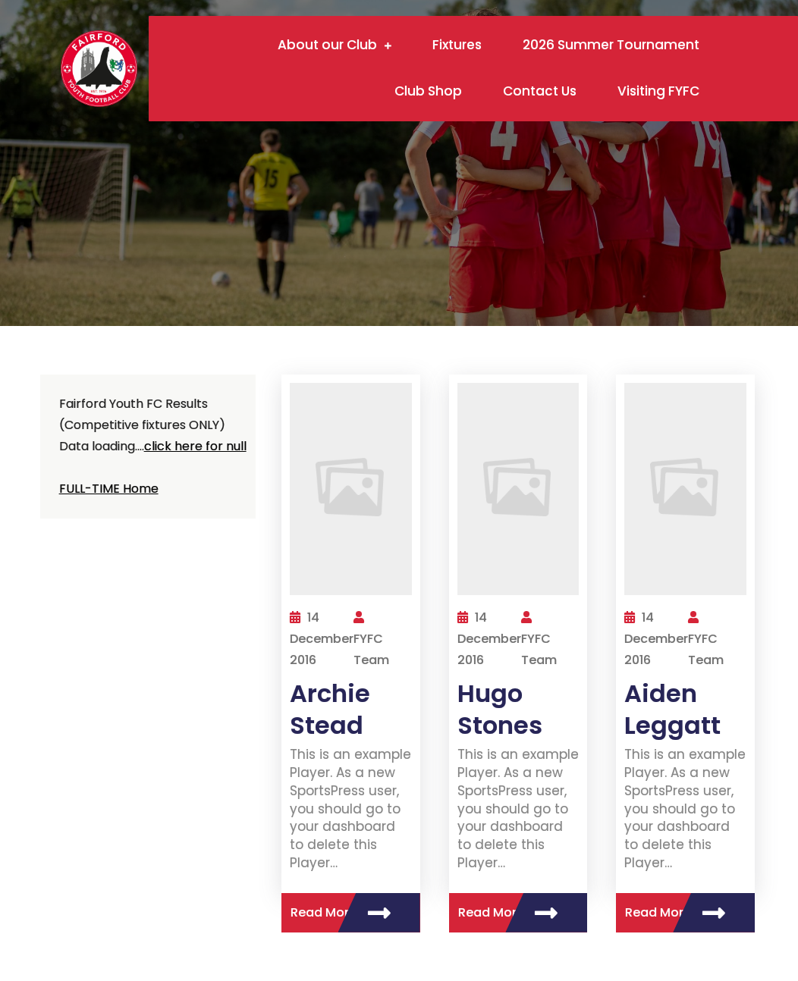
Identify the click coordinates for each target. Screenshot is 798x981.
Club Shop (428, 91)
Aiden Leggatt (672, 709)
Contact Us (540, 91)
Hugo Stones (499, 709)
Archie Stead (330, 709)
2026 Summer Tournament (611, 45)
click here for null (195, 446)
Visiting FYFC (658, 91)
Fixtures (457, 45)
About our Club (327, 45)
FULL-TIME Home (109, 488)
